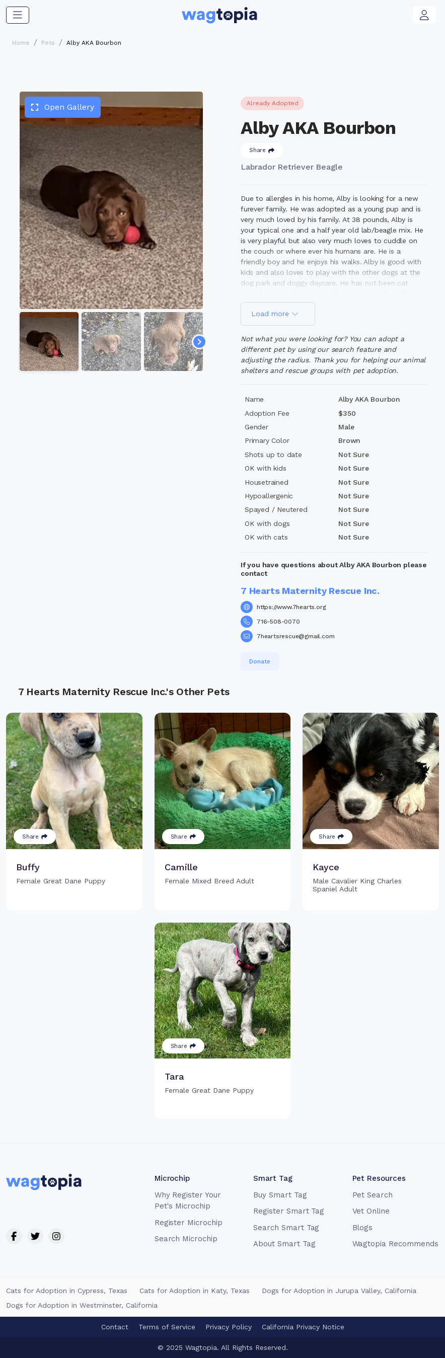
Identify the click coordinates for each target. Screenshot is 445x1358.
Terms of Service (166, 1327)
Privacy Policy (228, 1327)
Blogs (362, 1227)
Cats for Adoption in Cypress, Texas (66, 1291)
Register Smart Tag (288, 1211)
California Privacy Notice (303, 1327)
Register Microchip (188, 1222)
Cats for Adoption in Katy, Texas (194, 1291)
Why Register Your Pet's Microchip (188, 1200)
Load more (275, 314)
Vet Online (371, 1211)
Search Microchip (186, 1238)
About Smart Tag (284, 1243)
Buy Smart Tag (280, 1194)
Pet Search (372, 1194)
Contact (114, 1327)
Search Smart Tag (286, 1227)
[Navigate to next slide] (199, 341)
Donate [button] (259, 661)
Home (21, 42)
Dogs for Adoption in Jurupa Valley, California (339, 1291)
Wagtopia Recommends (395, 1243)
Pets (48, 42)
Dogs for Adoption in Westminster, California (82, 1305)
